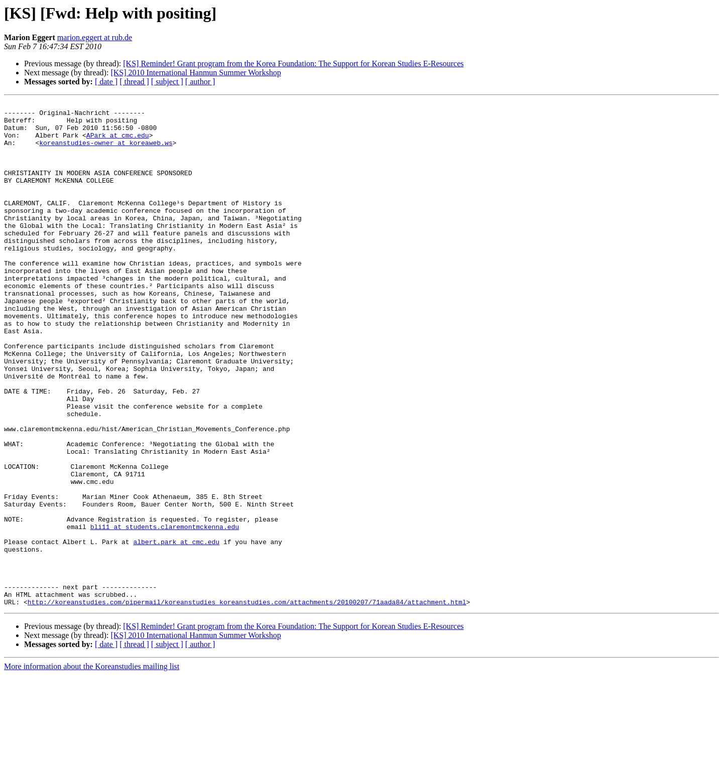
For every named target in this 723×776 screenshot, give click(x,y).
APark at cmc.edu (117, 142)
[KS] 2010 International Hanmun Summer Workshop (195, 72)
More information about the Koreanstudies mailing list (91, 767)
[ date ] (106, 81)
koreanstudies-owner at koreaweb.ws (105, 151)
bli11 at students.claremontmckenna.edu (164, 612)
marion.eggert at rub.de (94, 37)
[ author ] (200, 81)
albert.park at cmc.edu (176, 630)
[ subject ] (167, 81)
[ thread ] (134, 81)
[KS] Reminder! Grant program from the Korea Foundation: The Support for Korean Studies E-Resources (293, 63)
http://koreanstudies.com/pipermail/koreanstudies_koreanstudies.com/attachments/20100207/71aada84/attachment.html (247, 702)
